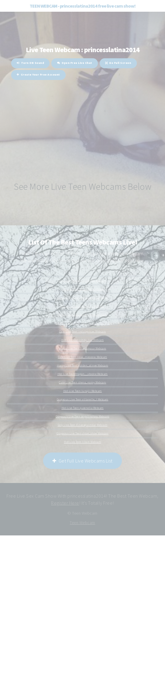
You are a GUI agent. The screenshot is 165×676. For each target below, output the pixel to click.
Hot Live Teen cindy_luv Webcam (82, 340)
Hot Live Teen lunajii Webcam (82, 391)
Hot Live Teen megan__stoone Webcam (82, 374)
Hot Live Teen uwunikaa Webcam (82, 289)
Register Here (65, 503)
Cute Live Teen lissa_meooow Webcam (82, 357)
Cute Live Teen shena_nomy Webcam (82, 382)
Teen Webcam (82, 522)
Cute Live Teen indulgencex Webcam (82, 331)
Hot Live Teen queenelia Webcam (83, 408)
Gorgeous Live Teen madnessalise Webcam (82, 323)
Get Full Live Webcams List (82, 461)
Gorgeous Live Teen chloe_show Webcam (82, 433)
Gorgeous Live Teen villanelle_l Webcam (82, 399)
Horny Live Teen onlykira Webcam (82, 306)
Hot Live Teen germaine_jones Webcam (82, 297)
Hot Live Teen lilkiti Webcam (82, 442)
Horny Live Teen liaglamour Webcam (82, 348)
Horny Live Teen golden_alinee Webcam (82, 365)
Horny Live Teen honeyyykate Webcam (82, 314)
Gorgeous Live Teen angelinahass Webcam (82, 416)
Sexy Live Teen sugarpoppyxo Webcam (82, 280)
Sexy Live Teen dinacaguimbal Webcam (83, 425)
